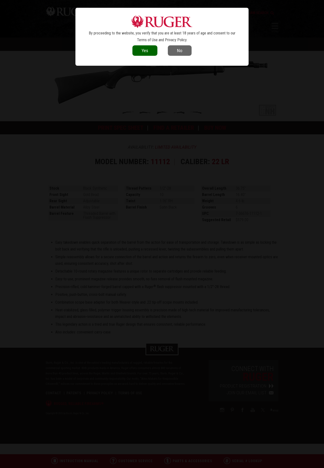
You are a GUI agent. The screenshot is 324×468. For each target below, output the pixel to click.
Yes (145, 50)
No (179, 50)
